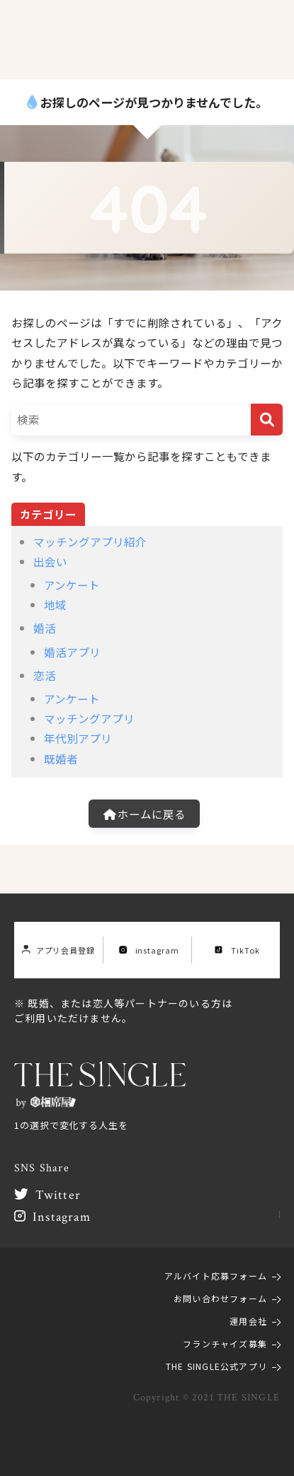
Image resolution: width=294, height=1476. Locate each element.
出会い (50, 561)
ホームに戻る (144, 813)
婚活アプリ (72, 652)
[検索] (267, 419)
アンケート (72, 584)
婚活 (44, 628)
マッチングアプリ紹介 (90, 541)
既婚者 (61, 758)
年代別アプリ (78, 738)
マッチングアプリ (89, 718)
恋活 (44, 675)
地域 (55, 604)
